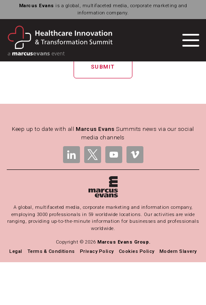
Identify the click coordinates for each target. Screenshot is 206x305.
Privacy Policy (97, 251)
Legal (15, 251)
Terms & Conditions (51, 251)
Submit (103, 67)
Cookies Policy (136, 251)
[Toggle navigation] (190, 40)
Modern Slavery (178, 251)
